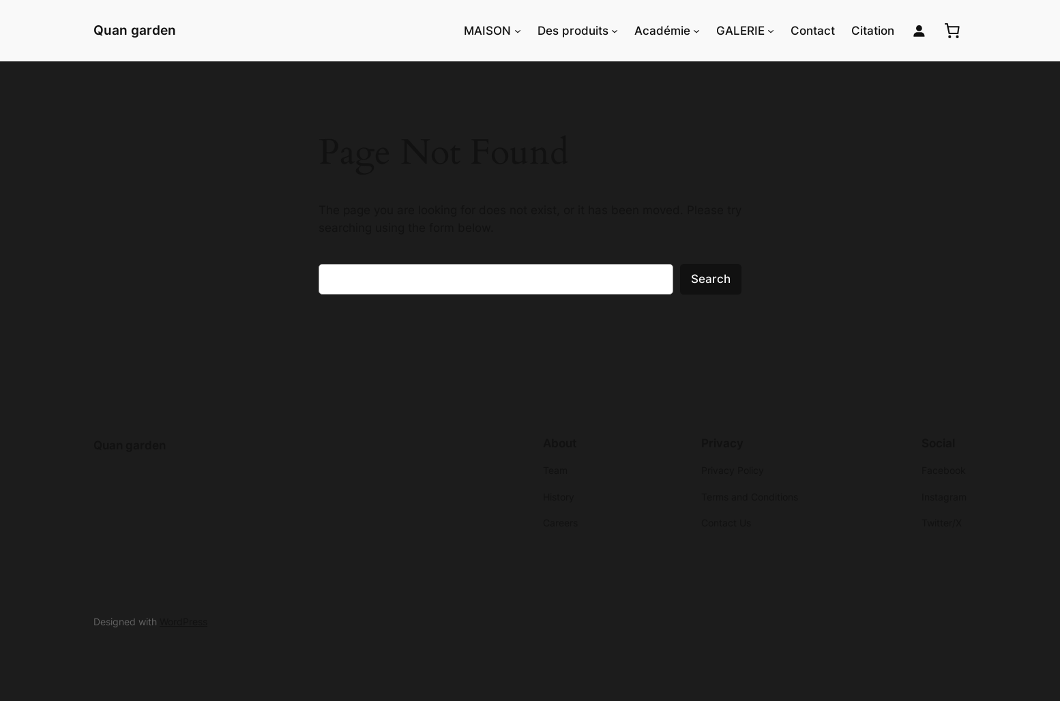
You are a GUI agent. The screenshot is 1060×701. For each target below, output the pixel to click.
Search (711, 279)
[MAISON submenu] (517, 30)
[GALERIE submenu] (770, 30)
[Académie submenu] (696, 30)
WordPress (183, 621)
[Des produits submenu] (614, 30)
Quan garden (134, 30)
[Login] (919, 31)
